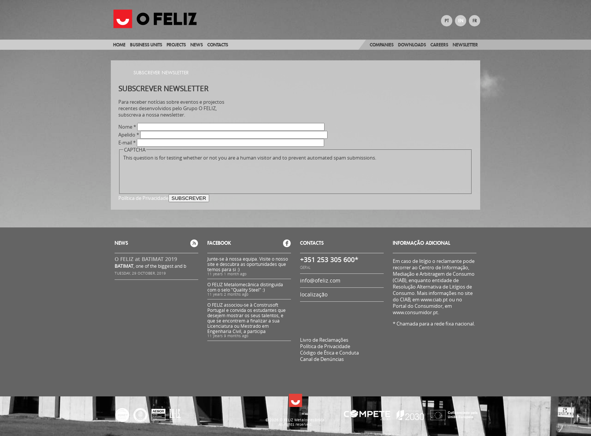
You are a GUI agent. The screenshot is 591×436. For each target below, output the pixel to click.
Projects (176, 45)
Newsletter (465, 45)
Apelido (128, 135)
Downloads (412, 45)
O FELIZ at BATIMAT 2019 (146, 259)
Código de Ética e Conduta (329, 353)
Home (119, 45)
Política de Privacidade (143, 198)
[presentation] (180, 175)
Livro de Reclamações (324, 339)
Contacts (217, 45)
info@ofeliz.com (320, 280)
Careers (439, 45)
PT (447, 20)
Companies (381, 45)
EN (460, 20)
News (196, 45)
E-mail (127, 143)
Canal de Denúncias (322, 359)
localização (314, 294)
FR (475, 20)
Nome (127, 127)
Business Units (146, 45)
